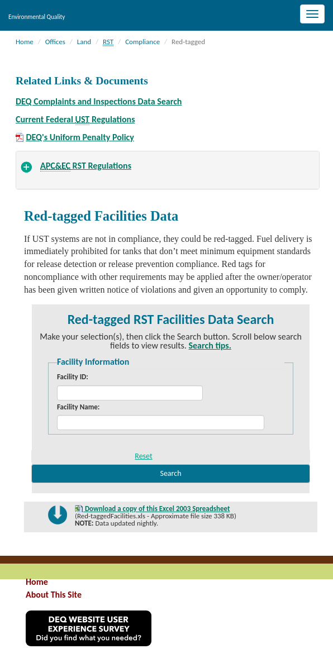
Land (84, 41)
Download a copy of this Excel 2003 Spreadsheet (156, 508)
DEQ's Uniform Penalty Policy (80, 137)
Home (25, 41)
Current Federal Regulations (75, 119)
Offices (55, 41)
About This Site (54, 594)
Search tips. (210, 345)
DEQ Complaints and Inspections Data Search (99, 101)
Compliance (142, 41)
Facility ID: (72, 377)
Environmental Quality (36, 17)
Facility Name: (79, 407)
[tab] (167, 170)
